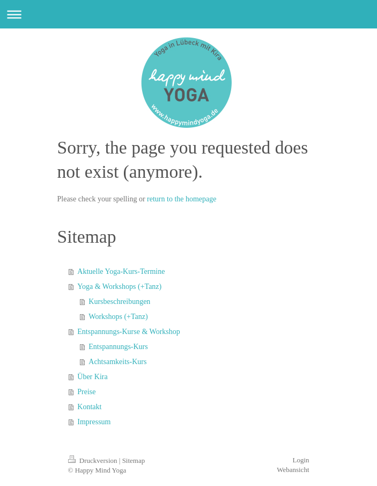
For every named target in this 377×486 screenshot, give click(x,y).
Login (300, 460)
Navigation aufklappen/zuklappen (188, 14)
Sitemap (133, 460)
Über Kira (92, 377)
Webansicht (293, 470)
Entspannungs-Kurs (117, 347)
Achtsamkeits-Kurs (117, 362)
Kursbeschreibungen (119, 302)
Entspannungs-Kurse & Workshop (128, 332)
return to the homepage (181, 199)
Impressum (93, 422)
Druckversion (93, 460)
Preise (86, 392)
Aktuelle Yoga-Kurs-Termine (121, 271)
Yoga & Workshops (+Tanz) (119, 286)
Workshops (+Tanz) (117, 317)
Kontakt (89, 407)
